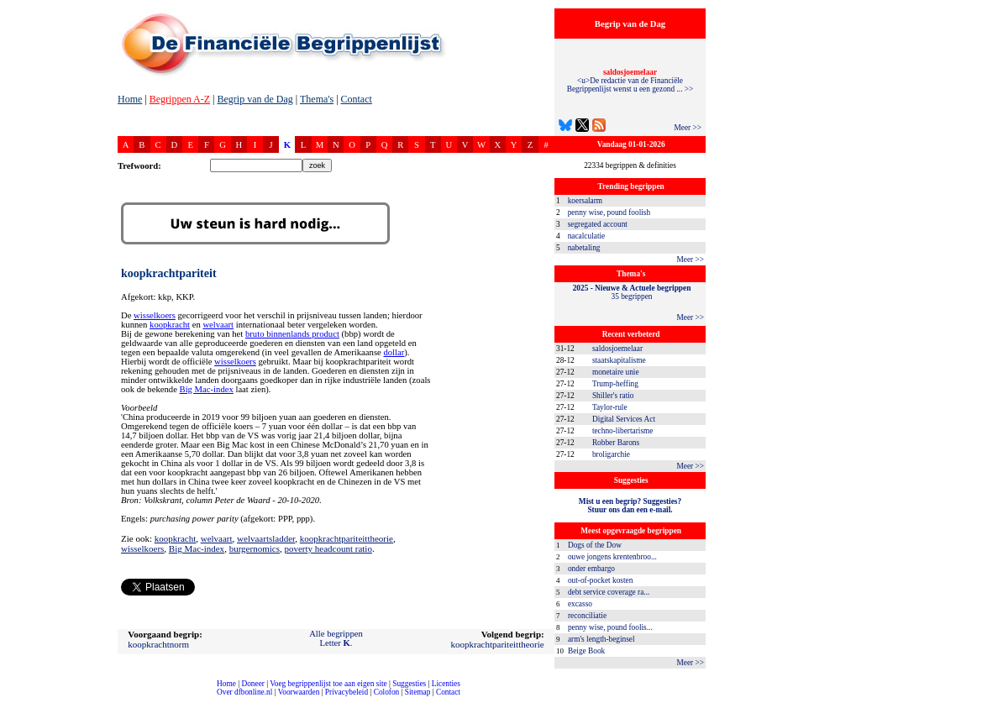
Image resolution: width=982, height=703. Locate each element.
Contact (356, 99)
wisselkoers (155, 315)
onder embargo (591, 568)
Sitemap (418, 692)
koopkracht (170, 324)
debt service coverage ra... (608, 592)
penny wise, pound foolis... (610, 627)
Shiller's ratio (613, 395)
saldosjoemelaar (617, 348)
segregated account (598, 224)
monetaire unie (615, 372)
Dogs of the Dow (595, 545)
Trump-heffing (615, 384)
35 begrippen (632, 292)
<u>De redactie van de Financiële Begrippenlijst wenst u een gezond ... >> (630, 80)
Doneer (252, 683)
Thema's (316, 99)
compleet (9, 698)
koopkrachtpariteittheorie (346, 538)
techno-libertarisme (623, 431)
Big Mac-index (207, 389)
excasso (580, 604)
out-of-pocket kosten (600, 580)
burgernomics (254, 548)
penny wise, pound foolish (609, 212)
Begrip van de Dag (254, 99)
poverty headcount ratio (327, 548)
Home (130, 99)
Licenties (446, 683)
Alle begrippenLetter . (336, 638)
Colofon (387, 692)
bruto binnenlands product (292, 333)
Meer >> (687, 127)
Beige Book (586, 651)
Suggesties (409, 683)
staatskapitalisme (619, 360)
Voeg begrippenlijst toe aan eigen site (328, 683)
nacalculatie (587, 236)
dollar (393, 352)
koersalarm (585, 201)
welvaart (218, 324)
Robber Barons (615, 442)
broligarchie (611, 454)
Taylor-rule (610, 407)
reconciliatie (587, 615)
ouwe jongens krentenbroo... (612, 557)
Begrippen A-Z (180, 99)
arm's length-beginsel (601, 639)
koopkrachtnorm (158, 644)
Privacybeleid (346, 692)
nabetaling (584, 248)
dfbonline (966, 698)
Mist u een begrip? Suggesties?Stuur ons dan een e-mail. (630, 505)
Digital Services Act (623, 419)
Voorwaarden (299, 692)
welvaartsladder (266, 538)
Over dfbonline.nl (244, 692)
